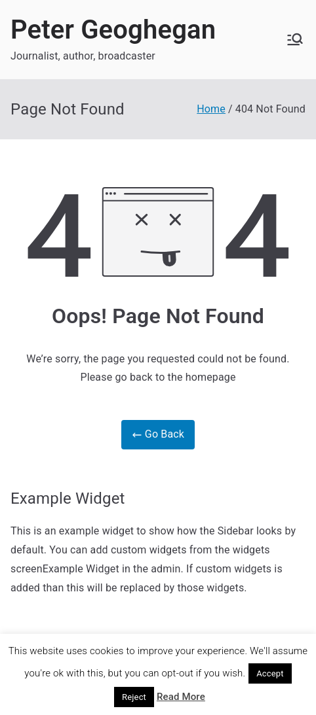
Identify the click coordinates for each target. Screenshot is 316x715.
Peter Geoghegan (113, 29)
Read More (181, 697)
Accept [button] (270, 673)
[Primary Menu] (295, 39)
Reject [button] (134, 697)
